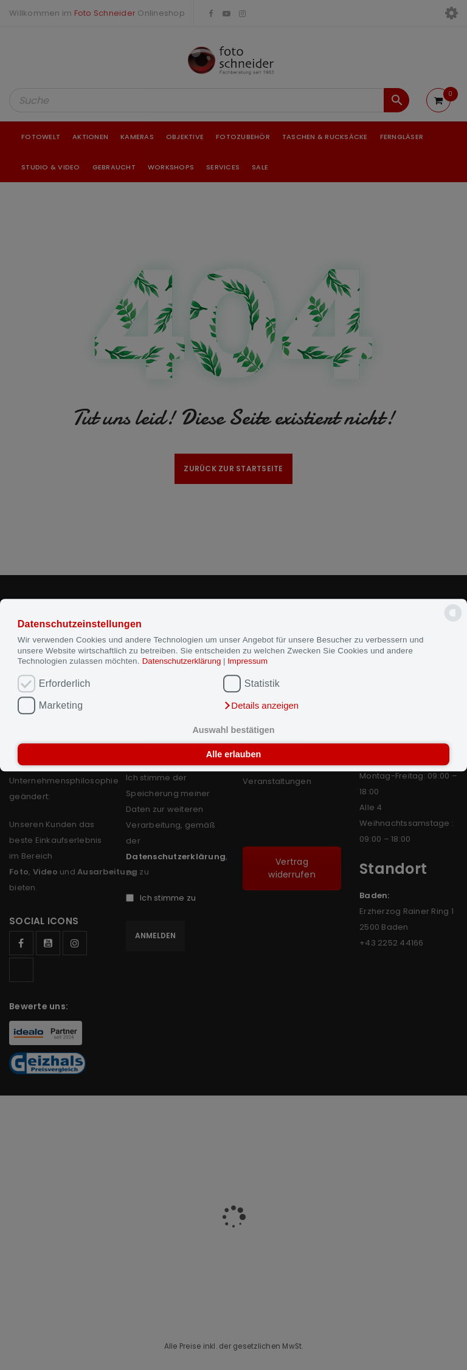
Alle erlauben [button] (233, 754)
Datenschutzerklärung (182, 661)
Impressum (247, 661)
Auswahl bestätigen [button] (233, 730)
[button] (261, 706)
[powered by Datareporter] (453, 621)
